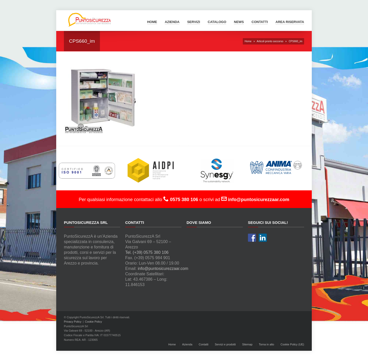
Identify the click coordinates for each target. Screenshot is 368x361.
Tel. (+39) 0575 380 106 (146, 252)
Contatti (259, 22)
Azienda (172, 22)
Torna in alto (266, 344)
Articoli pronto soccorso (270, 41)
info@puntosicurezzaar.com (163, 268)
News (239, 22)
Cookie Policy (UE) (292, 344)
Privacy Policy (72, 321)
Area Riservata (289, 22)
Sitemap (247, 344)
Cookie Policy (93, 321)
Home (152, 22)
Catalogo (217, 22)
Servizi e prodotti (225, 344)
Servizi (193, 22)
